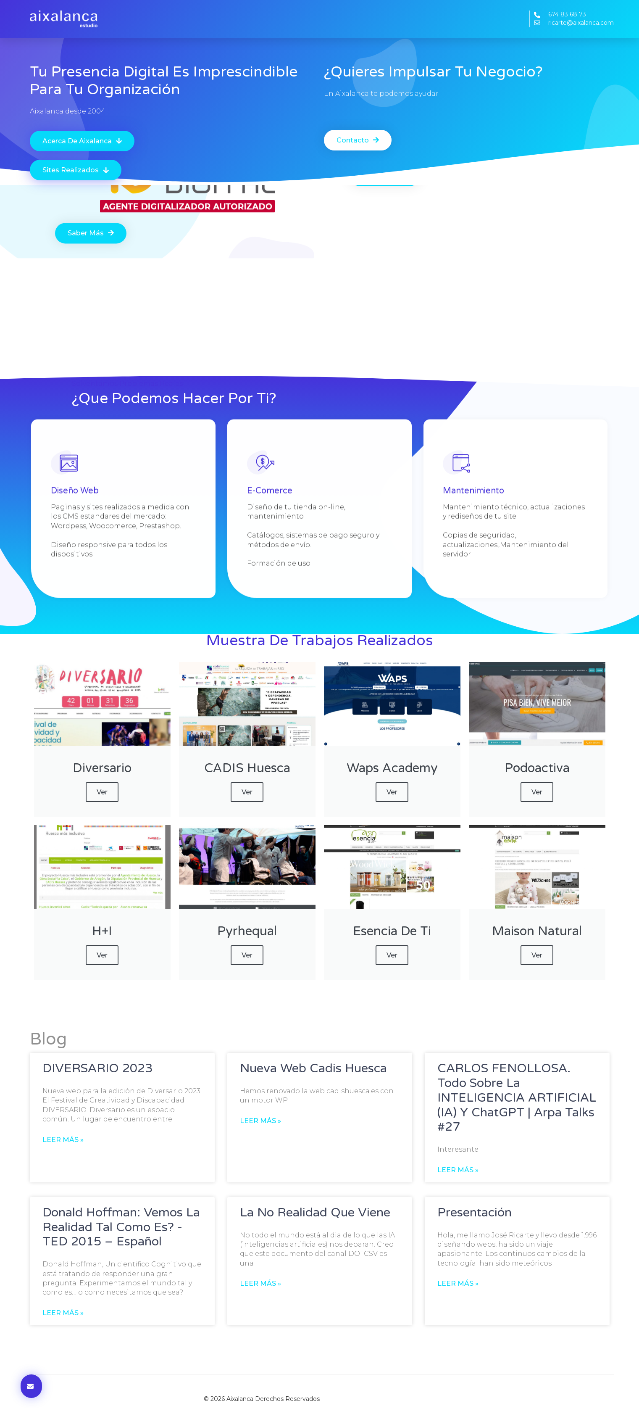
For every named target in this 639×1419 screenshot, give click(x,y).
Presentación (474, 1212)
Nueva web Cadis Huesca (313, 1068)
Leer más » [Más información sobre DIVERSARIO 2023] (63, 1140)
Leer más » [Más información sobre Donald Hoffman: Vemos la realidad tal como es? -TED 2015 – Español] (63, 1313)
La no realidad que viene (315, 1212)
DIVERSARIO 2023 (97, 1068)
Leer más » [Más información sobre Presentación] (458, 1283)
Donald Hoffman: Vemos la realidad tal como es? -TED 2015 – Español (121, 1227)
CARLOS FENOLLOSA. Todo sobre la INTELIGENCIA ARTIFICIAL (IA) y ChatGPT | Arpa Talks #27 (516, 1097)
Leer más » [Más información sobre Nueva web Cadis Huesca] (260, 1121)
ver (102, 792)
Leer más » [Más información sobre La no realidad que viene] (260, 1283)
